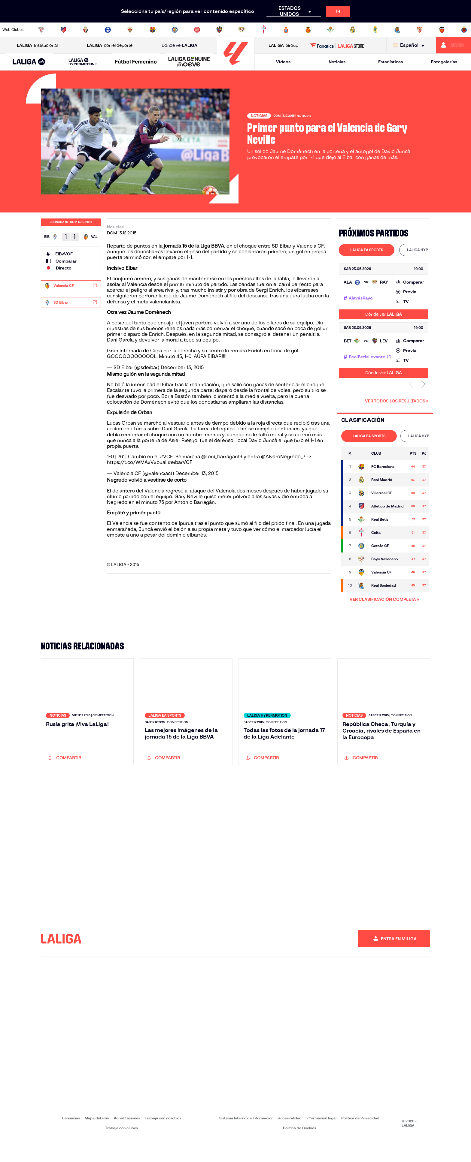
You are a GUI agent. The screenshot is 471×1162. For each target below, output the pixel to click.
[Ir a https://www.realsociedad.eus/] (397, 29)
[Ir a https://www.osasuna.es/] (85, 29)
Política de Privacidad (360, 1141)
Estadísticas (390, 61)
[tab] (366, 250)
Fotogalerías (444, 61)
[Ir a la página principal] (235, 67)
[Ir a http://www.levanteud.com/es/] (219, 29)
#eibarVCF (180, 462)
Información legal (321, 1141)
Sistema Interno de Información (246, 1141)
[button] (29, 62)
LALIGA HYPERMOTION (427, 250)
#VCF (166, 456)
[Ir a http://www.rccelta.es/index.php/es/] (263, 29)
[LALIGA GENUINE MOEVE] (189, 62)
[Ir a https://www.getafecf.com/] (174, 29)
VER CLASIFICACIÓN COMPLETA (384, 599)
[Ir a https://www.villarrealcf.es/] (464, 29)
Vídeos (283, 61)
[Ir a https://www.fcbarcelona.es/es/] (152, 29)
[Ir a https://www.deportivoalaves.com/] (107, 29)
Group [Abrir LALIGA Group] (283, 45)
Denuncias (71, 1141)
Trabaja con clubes (121, 1151)
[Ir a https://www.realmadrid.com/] (352, 29)
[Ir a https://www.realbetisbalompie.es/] (330, 29)
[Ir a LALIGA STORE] (337, 45)
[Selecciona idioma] (410, 45)
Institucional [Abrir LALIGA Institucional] (37, 45)
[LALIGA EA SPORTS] (29, 62)
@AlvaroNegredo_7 (283, 456)
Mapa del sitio (97, 1141)
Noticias (337, 61)
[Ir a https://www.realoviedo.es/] (375, 29)
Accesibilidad (290, 1141)
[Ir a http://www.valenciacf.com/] (441, 29)
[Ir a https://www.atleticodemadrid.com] (63, 29)
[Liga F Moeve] (136, 62)
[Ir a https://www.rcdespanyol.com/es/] (285, 29)
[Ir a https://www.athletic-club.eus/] (41, 29)
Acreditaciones (127, 1141)
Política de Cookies (299, 1151)
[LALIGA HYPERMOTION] (83, 62)
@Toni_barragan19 (221, 456)
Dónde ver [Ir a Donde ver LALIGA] (179, 45)
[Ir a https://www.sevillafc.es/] (419, 29)
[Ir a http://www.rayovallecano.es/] (241, 29)
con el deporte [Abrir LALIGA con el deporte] (109, 45)
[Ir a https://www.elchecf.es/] (130, 29)
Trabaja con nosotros (163, 1141)
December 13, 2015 (182, 367)
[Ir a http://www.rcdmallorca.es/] (308, 29)
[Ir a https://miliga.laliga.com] (453, 45)
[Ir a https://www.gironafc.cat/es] (197, 29)
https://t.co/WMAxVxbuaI (136, 462)
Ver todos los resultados (396, 401)
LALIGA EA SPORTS (366, 250)
